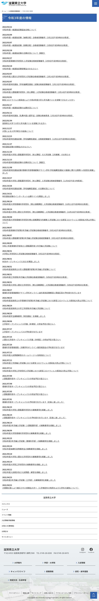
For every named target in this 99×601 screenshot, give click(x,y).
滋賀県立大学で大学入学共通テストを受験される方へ (24, 123)
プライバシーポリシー (82, 593)
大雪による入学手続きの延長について (17, 131)
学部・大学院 (49, 562)
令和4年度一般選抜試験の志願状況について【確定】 (23, 53)
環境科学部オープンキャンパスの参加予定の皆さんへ (24, 386)
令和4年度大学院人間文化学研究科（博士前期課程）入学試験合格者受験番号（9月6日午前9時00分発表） (45, 285)
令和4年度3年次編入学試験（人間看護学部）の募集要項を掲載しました (31, 425)
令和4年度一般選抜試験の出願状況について (20, 107)
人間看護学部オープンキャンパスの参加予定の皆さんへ (25, 378)
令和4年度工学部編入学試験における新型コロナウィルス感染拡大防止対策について (36, 363)
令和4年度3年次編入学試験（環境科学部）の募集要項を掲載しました (30, 441)
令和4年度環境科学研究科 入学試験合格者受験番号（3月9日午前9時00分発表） (35, 60)
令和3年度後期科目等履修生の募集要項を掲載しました (24, 448)
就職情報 (49, 571)
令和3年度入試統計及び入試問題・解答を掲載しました (24, 472)
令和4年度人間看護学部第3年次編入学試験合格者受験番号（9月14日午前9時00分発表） (38, 238)
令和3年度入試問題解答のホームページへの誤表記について (26, 355)
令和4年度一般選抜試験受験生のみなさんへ (20, 68)
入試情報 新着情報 (14, 11)
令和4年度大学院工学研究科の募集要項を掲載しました (24, 464)
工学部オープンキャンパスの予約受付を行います (22, 331)
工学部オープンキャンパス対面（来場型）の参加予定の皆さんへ (28, 324)
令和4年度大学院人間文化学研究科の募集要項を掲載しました (27, 456)
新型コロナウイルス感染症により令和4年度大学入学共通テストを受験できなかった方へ (38, 99)
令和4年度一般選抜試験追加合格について (19, 29)
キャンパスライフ (18, 571)
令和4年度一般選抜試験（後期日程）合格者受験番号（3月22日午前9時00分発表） (36, 37)
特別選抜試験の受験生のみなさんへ (17, 146)
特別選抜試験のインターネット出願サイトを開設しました (26, 196)
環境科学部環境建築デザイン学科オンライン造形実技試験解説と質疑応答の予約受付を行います (41, 292)
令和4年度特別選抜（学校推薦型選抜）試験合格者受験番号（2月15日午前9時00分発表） (39, 84)
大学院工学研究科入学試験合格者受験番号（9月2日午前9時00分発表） (31, 253)
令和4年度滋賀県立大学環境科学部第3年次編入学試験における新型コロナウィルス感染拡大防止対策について (47, 300)
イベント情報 (6, 515)
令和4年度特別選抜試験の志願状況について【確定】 (23, 162)
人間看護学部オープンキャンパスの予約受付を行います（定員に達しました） (34, 417)
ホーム (4, 11)
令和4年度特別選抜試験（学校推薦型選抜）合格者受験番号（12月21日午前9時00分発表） (39, 139)
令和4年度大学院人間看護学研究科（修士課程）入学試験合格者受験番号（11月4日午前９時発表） (42, 180)
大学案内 (18, 562)
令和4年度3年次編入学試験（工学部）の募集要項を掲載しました (29, 480)
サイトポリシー (7, 537)
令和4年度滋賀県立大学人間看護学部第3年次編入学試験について (29, 269)
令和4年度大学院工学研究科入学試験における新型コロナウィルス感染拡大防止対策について (40, 370)
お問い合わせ (48, 593)
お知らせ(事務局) (8, 526)
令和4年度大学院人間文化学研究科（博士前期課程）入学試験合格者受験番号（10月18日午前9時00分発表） (46, 212)
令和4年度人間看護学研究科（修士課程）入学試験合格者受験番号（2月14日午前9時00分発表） (41, 92)
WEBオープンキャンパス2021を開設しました (21, 261)
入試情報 (81, 562)
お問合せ (5, 531)
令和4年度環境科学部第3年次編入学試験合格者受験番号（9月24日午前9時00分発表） (37, 230)
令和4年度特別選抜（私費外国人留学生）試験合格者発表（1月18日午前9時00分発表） (38, 115)
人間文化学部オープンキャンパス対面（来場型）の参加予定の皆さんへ (31, 339)
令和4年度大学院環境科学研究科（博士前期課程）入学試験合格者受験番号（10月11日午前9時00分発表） (45, 204)
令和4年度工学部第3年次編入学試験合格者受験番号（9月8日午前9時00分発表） (35, 277)
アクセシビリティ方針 (64, 593)
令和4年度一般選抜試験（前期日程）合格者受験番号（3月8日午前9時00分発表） (35, 45)
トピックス (6, 504)
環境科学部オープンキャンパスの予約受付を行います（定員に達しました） (33, 402)
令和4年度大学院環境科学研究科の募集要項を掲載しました (26, 433)
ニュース (5, 509)
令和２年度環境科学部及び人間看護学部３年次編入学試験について (29, 245)
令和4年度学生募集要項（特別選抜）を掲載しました (23, 316)
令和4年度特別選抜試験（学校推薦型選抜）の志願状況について (28, 188)
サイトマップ (36, 593)
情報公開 (26, 593)
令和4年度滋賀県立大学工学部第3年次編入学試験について (26, 308)
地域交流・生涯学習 (18, 580)
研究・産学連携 (81, 571)
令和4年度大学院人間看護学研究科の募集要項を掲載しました (27, 409)
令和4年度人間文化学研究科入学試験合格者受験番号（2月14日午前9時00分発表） (36, 76)
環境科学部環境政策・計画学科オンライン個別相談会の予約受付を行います (33, 347)
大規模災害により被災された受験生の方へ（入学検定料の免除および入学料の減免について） (40, 487)
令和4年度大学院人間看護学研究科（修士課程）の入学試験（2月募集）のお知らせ (36, 154)
